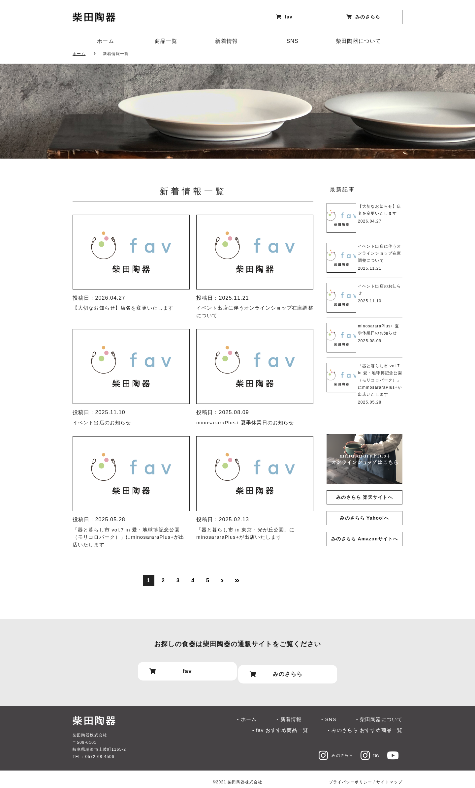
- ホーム (247, 713)
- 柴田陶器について (379, 713)
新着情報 (226, 41)
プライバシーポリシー (350, 776)
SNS (293, 41)
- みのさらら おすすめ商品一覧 (365, 724)
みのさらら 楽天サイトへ (364, 497)
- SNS (328, 713)
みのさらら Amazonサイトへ (364, 538)
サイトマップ (389, 776)
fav (365, 749)
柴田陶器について (358, 41)
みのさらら (327, 749)
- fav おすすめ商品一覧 (280, 724)
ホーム (105, 41)
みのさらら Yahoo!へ (364, 518)
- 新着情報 (288, 713)
